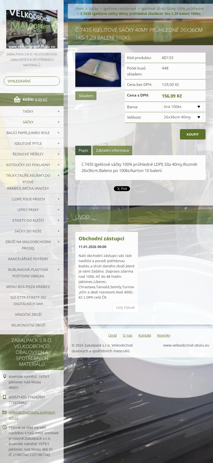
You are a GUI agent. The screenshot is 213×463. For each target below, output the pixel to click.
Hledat (55, 81)
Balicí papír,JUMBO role (28, 132)
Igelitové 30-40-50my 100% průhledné (172, 8)
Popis (83, 150)
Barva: (132, 106)
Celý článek (125, 307)
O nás (127, 335)
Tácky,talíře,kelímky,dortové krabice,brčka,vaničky (28, 182)
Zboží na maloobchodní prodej (28, 244)
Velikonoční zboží (28, 325)
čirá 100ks (172, 106)
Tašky (28, 111)
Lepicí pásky (28, 209)
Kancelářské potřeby (28, 258)
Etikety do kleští (28, 220)
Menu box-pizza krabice (28, 286)
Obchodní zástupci (101, 238)
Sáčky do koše (28, 231)
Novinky (163, 335)
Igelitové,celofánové (119, 8)
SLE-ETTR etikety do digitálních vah (28, 300)
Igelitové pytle (28, 143)
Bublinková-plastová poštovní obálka (28, 272)
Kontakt (144, 335)
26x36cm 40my (177, 116)
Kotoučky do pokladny (28, 164)
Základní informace (112, 150)
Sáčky (28, 122)
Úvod (79, 8)
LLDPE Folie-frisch (28, 199)
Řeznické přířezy (28, 154)
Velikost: (134, 117)
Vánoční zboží (28, 314)
